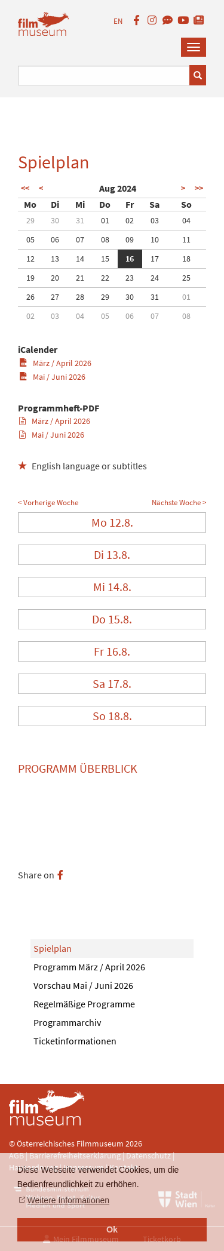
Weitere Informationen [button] (68, 1200)
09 (129, 239)
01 (105, 220)
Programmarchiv (67, 1022)
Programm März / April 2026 (89, 967)
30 (55, 220)
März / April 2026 (55, 363)
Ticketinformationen (74, 1041)
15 (105, 258)
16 (129, 258)
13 (55, 258)
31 (80, 220)
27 (55, 296)
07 (80, 239)
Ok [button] (112, 1229)
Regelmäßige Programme (84, 1004)
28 (80, 296)
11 (186, 239)
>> (199, 188)
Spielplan (52, 948)
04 (186, 220)
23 (129, 277)
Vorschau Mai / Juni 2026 (83, 985)
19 (30, 277)
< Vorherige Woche (48, 502)
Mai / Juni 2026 (52, 376)
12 (30, 258)
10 (155, 239)
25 (186, 277)
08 (105, 239)
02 (129, 220)
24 (155, 277)
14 (80, 258)
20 (55, 277)
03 (155, 220)
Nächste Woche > (179, 502)
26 (30, 296)
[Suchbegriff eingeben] (104, 75)
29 (30, 220)
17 (155, 258)
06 (55, 239)
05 (30, 239)
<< (25, 188)
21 (80, 277)
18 (186, 258)
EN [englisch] (117, 21)
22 (105, 277)
